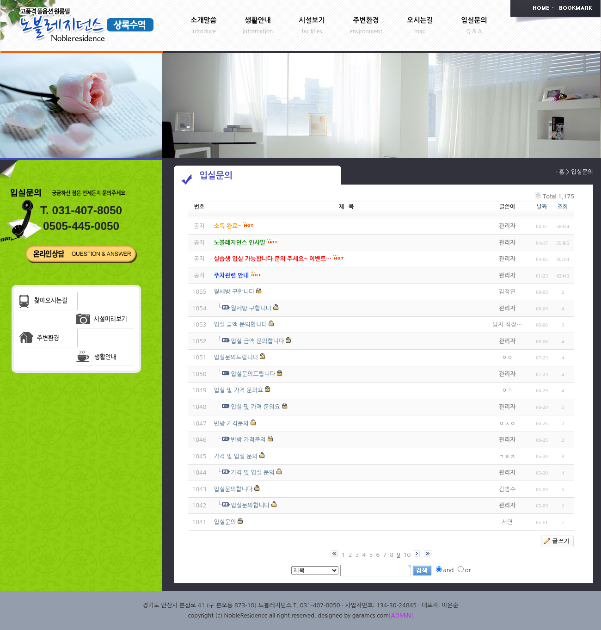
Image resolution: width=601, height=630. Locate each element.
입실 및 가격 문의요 (238, 390)
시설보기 (312, 20)
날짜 (542, 207)
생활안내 (257, 20)
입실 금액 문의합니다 (240, 324)
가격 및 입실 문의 (236, 456)
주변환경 (366, 20)
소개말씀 (203, 20)
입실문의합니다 (233, 489)
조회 (563, 207)
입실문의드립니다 (236, 357)
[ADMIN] (401, 615)
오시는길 (420, 20)
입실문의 (474, 20)
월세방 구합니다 (234, 292)
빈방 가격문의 (231, 423)
